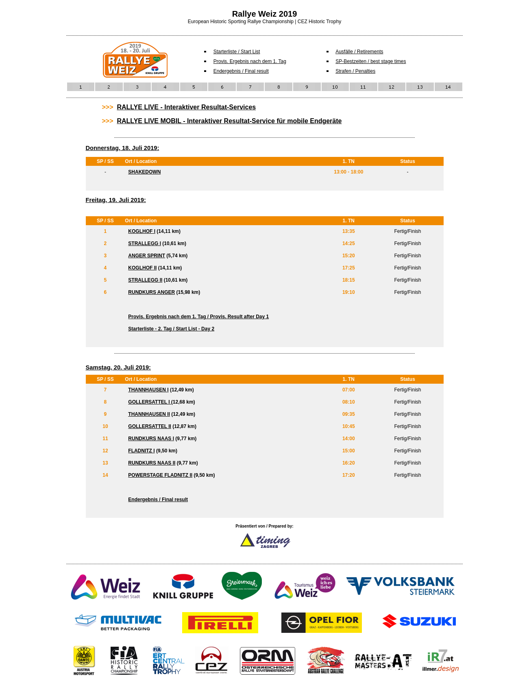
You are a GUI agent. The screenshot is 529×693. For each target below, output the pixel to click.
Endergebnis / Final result (241, 71)
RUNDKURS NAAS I (151, 438)
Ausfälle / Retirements (359, 51)
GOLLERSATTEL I (149, 402)
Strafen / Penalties (355, 71)
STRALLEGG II (145, 280)
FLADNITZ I (141, 451)
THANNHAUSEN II (149, 414)
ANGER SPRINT (146, 256)
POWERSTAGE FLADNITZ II (160, 475)
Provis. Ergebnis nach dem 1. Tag (249, 61)
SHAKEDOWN (144, 172)
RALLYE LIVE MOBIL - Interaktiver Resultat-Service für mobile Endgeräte (229, 120)
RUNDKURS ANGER (151, 292)
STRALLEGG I (144, 243)
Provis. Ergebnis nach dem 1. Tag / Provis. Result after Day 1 (198, 316)
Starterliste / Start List (236, 51)
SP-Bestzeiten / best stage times (370, 61)
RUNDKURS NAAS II (151, 463)
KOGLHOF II (142, 268)
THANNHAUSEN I (148, 390)
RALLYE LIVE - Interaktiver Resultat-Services (186, 107)
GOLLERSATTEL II (149, 426)
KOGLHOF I (141, 231)
